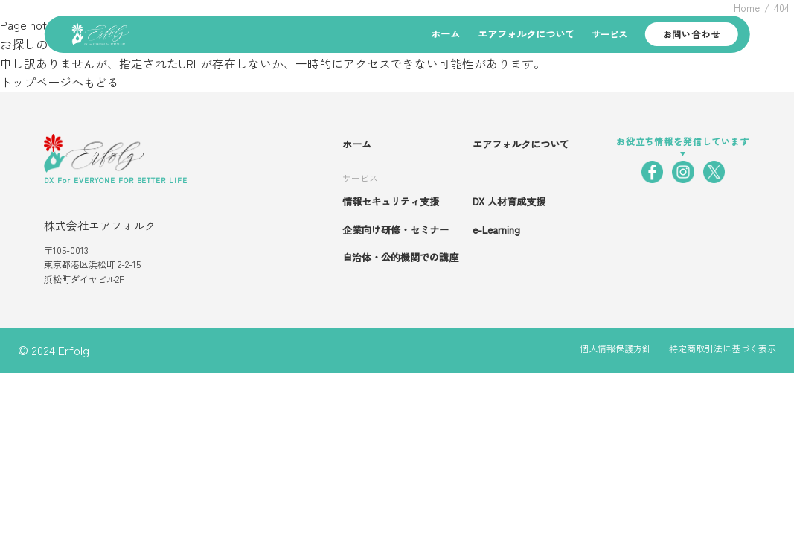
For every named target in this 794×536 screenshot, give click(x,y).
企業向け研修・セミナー (395, 230)
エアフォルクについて (526, 34)
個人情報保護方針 (615, 348)
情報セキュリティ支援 (390, 201)
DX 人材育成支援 (509, 201)
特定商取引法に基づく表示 (722, 348)
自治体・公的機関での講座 (400, 257)
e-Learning (496, 230)
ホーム (445, 34)
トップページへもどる (59, 82)
